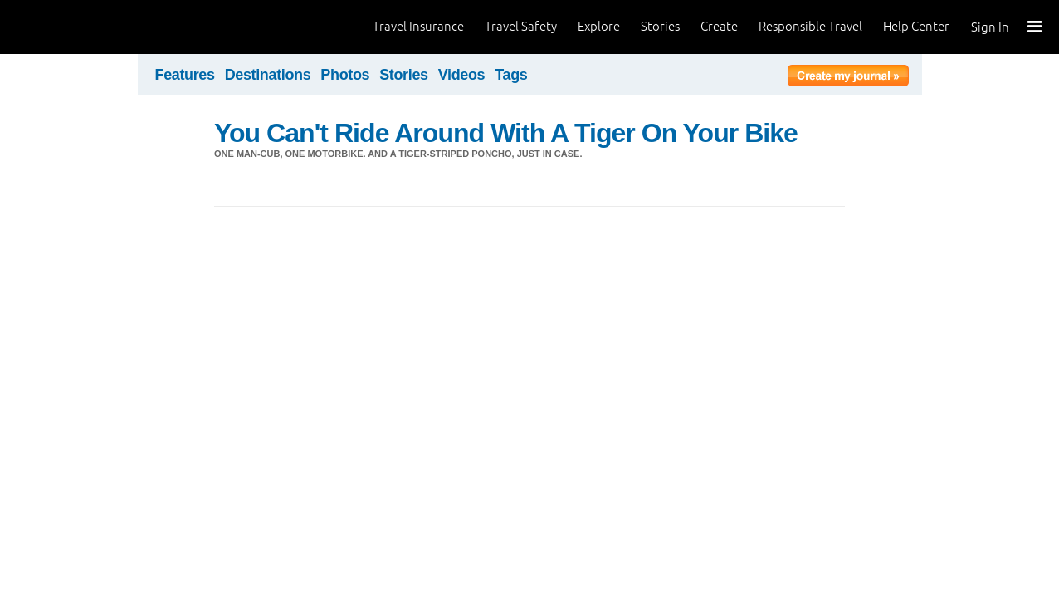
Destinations (268, 74)
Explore (599, 26)
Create (719, 26)
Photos (344, 74)
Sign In (990, 27)
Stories (660, 26)
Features (185, 74)
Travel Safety (521, 26)
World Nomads (87, 27)
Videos (462, 74)
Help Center (916, 26)
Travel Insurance (418, 26)
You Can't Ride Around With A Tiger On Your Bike (506, 133)
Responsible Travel (810, 26)
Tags (511, 74)
